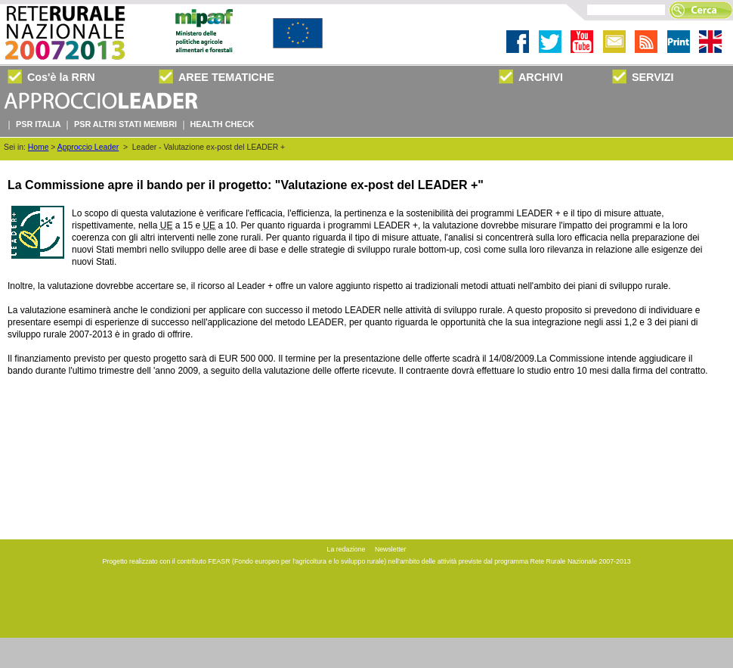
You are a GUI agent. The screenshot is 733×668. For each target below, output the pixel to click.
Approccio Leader (88, 147)
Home (38, 147)
